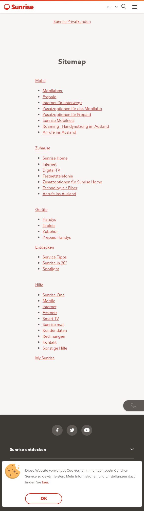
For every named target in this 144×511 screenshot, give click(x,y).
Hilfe (39, 284)
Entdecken (44, 247)
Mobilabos (53, 90)
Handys (49, 219)
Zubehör (50, 231)
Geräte (41, 209)
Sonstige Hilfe (55, 348)
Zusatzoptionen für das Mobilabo (72, 108)
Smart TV (51, 318)
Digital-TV (51, 170)
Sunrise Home (55, 157)
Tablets (49, 225)
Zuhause (42, 147)
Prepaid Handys (57, 237)
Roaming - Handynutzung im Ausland (76, 126)
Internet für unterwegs (62, 102)
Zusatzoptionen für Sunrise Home (72, 181)
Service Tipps (55, 256)
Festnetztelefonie (58, 175)
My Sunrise (45, 357)
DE (109, 6)
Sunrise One (54, 294)
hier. (45, 481)
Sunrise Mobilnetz (58, 120)
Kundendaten (55, 330)
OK (44, 498)
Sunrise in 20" (55, 262)
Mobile (49, 300)
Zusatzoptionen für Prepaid (67, 114)
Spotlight (51, 268)
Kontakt (49, 342)
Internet (49, 164)
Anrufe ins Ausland (59, 132)
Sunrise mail (53, 324)
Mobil (40, 80)
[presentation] (123, 7)
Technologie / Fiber (60, 187)
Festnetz (50, 312)
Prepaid (49, 96)
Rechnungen (54, 336)
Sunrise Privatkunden (72, 21)
